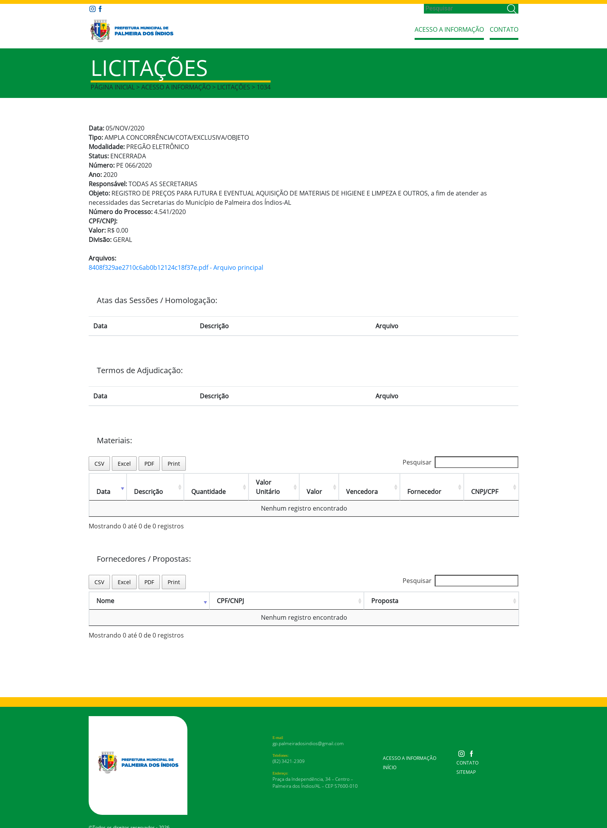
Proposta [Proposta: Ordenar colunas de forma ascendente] (384, 591)
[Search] (465, 8)
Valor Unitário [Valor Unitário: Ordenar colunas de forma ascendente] (268, 482)
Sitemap (466, 762)
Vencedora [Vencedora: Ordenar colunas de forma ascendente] (371, 482)
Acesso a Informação (449, 29)
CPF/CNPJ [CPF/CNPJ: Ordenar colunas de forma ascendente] (230, 591)
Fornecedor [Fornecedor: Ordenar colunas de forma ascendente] (430, 482)
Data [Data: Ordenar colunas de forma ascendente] (103, 482)
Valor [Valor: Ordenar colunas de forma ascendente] (325, 482)
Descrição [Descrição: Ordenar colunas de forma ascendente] (146, 482)
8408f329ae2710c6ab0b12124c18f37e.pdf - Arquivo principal (176, 267)
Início (389, 758)
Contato (504, 29)
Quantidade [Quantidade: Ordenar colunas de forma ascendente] (204, 482)
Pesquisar (460, 462)
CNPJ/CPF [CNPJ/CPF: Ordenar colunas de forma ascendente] (487, 482)
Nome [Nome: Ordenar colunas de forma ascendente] (105, 591)
